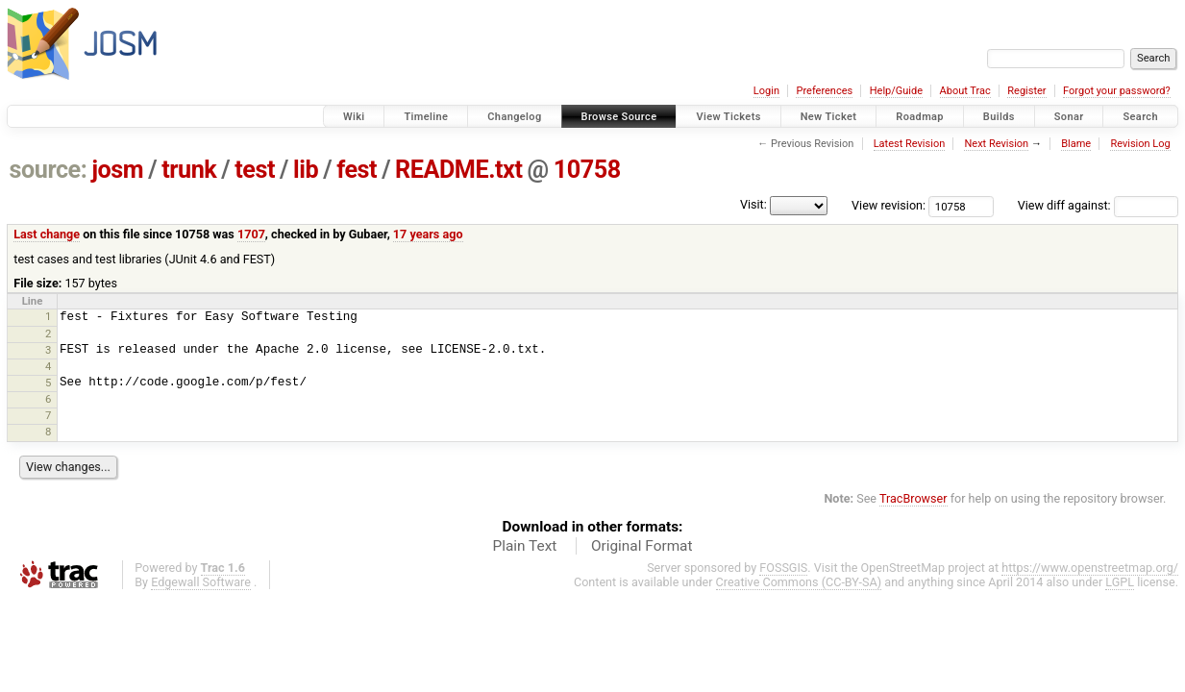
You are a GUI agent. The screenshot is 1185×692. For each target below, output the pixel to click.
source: (48, 170)
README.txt (458, 170)
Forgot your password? (1117, 91)
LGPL (1119, 582)
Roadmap (920, 117)
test (255, 170)
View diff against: (1098, 205)
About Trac (965, 91)
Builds (999, 117)
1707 (251, 234)
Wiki (354, 117)
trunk (188, 170)
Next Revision (996, 143)
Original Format (642, 546)
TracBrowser (913, 498)
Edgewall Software (201, 582)
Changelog (514, 117)
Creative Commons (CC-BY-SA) (799, 582)
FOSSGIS (783, 567)
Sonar (1069, 117)
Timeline (426, 117)
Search (1140, 117)
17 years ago (428, 234)
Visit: (753, 204)
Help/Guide (896, 91)
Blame (1076, 143)
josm (117, 170)
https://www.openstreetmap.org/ (1089, 567)
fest (356, 170)
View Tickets (728, 117)
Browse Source (619, 117)
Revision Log (1140, 143)
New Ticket (829, 117)
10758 (587, 170)
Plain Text (524, 546)
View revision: (889, 205)
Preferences (824, 91)
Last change (46, 234)
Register (1026, 91)
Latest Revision (910, 143)
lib (305, 170)
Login (766, 91)
